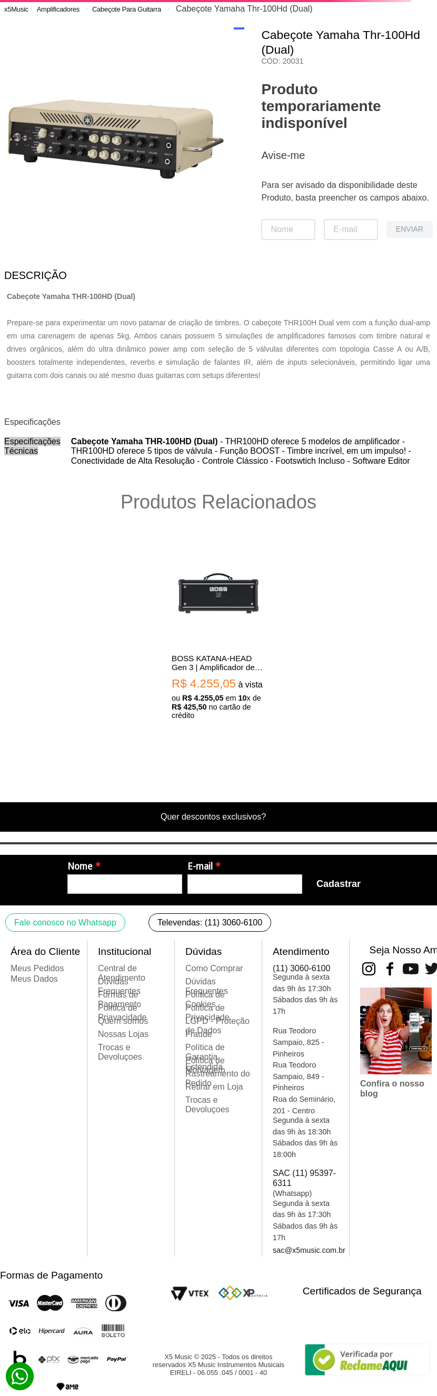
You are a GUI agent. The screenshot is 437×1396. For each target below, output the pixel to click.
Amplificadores (58, 9)
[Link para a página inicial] (16, 9)
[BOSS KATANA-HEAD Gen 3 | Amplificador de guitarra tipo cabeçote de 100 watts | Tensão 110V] (218, 631)
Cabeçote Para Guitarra (126, 9)
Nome (80, 866)
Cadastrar (338, 884)
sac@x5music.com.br (309, 1250)
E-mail (200, 866)
